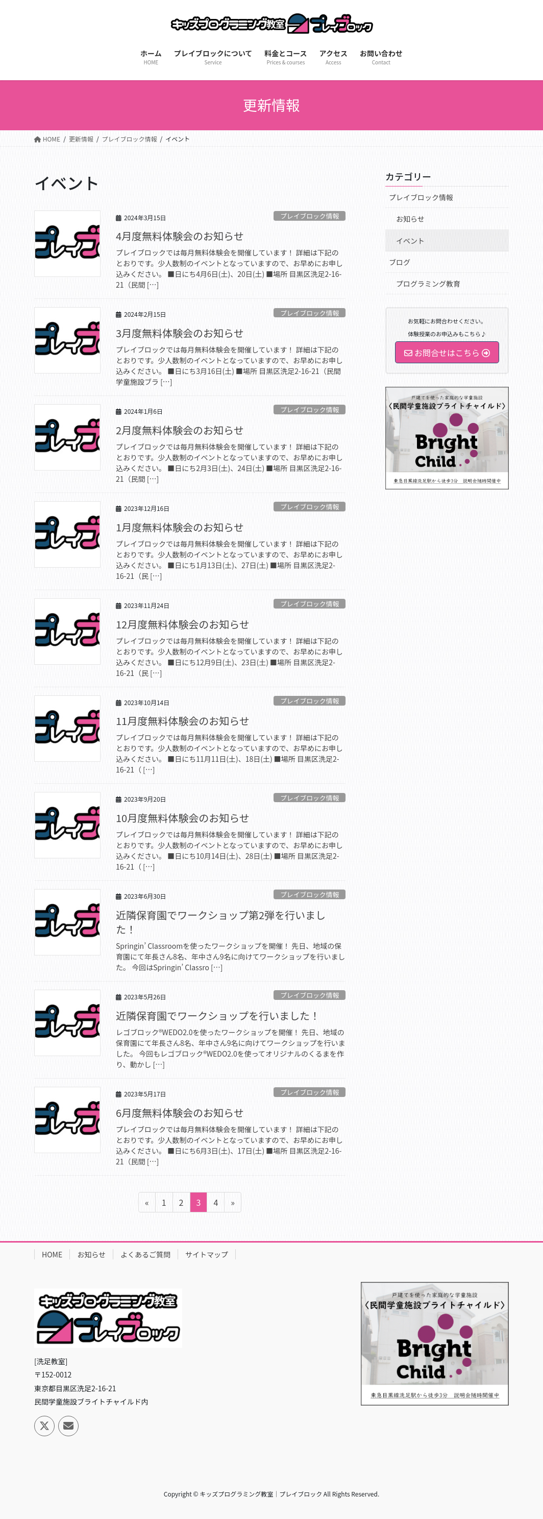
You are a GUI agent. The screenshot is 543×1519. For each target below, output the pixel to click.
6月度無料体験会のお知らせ (180, 1112)
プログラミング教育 (428, 283)
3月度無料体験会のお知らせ (180, 332)
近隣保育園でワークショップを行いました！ (218, 1015)
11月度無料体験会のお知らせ (183, 720)
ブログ (399, 262)
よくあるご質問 (145, 1254)
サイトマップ (206, 1254)
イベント (410, 241)
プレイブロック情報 (309, 216)
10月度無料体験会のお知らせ (183, 817)
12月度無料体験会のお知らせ (183, 624)
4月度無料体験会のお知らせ (180, 235)
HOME (52, 1254)
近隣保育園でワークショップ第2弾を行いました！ (221, 922)
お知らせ (410, 219)
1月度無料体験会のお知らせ (180, 527)
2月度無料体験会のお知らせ (180, 430)
